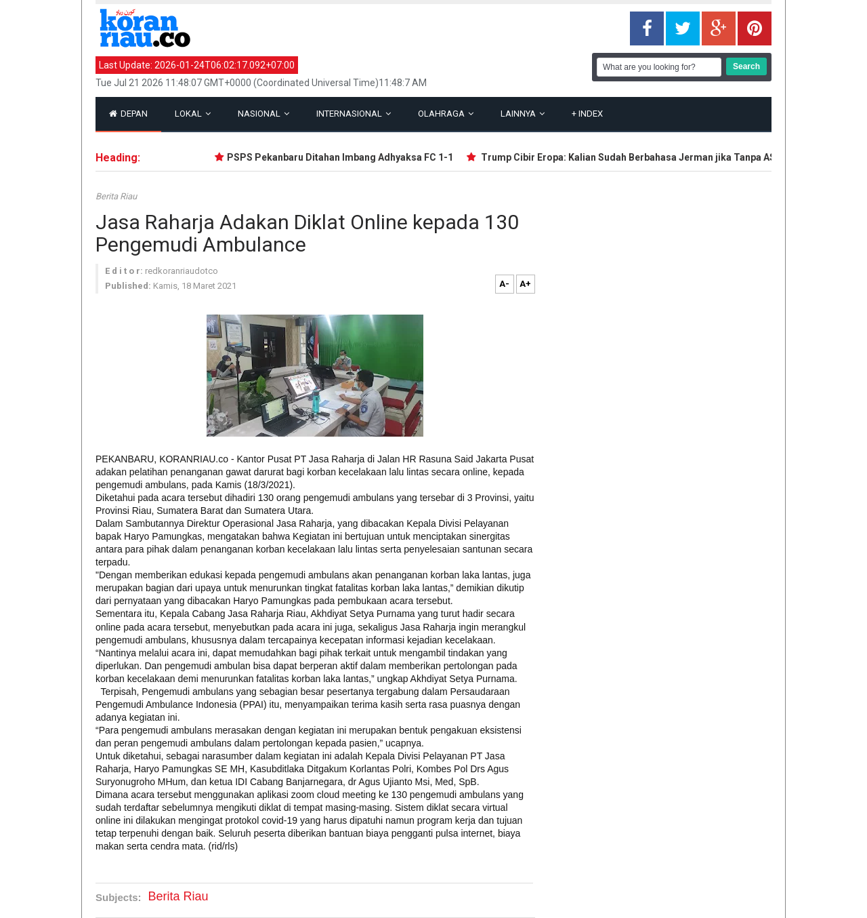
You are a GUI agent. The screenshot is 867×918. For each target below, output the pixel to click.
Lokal (193, 113)
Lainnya (523, 113)
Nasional (263, 113)
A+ (525, 284)
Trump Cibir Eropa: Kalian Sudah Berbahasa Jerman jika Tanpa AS (630, 157)
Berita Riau (116, 196)
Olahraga (445, 113)
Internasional (353, 113)
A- (504, 284)
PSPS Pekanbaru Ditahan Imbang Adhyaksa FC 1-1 (343, 157)
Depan (128, 113)
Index (587, 113)
